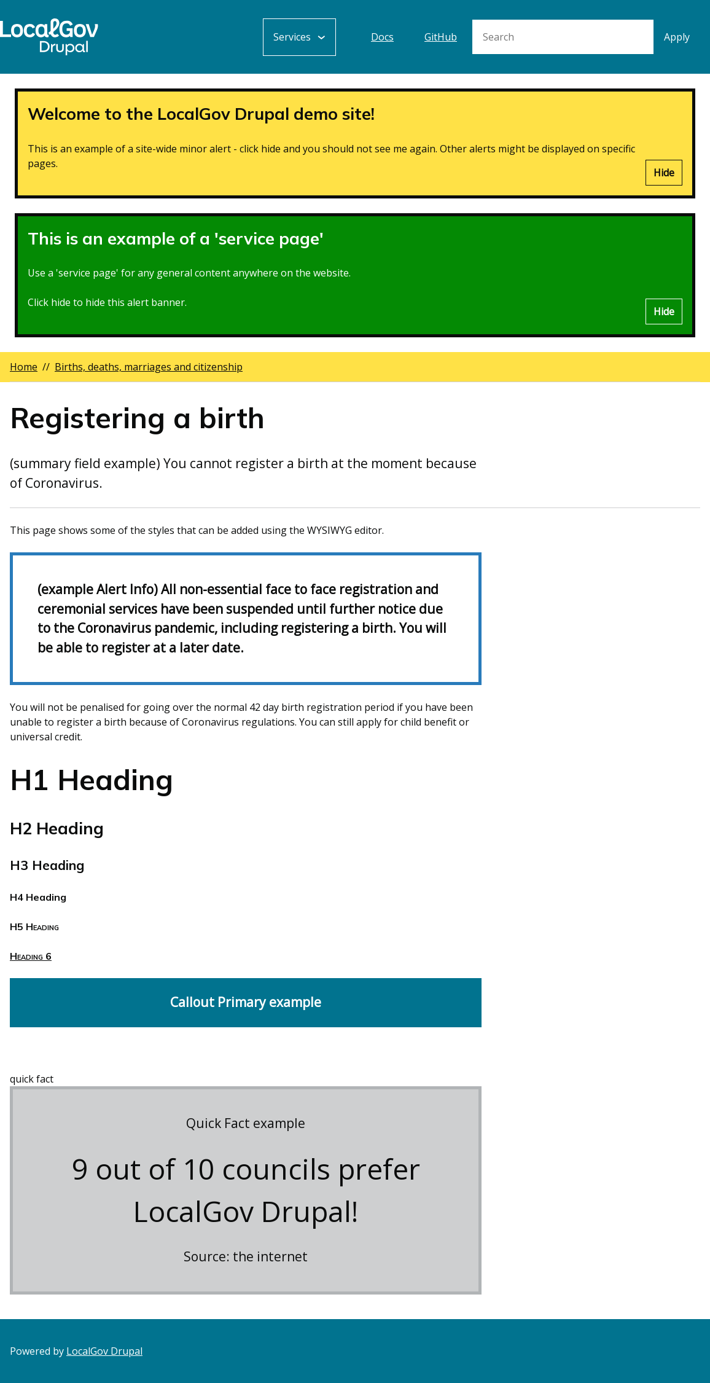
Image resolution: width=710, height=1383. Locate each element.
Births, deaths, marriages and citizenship (149, 367)
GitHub (440, 37)
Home (23, 367)
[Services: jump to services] (299, 37)
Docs (382, 37)
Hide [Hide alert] (663, 172)
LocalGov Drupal (104, 1351)
